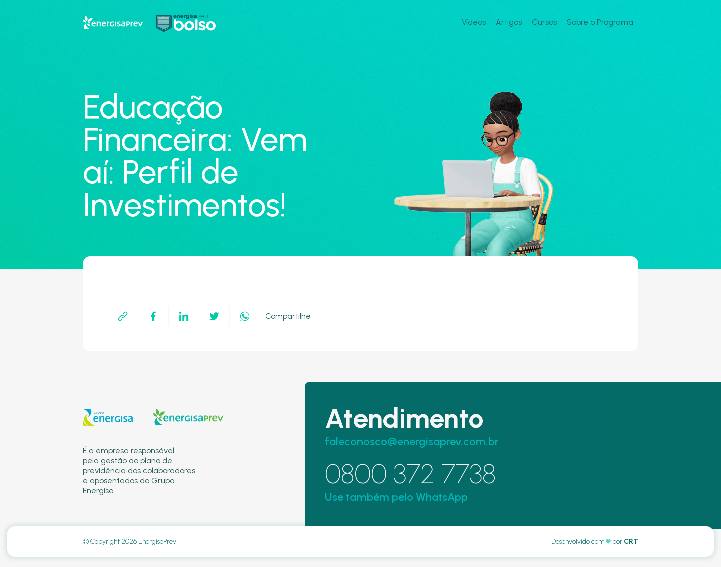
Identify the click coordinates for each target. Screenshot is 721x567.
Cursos (544, 22)
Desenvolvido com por (594, 541)
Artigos (509, 22)
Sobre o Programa (600, 22)
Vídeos (474, 22)
